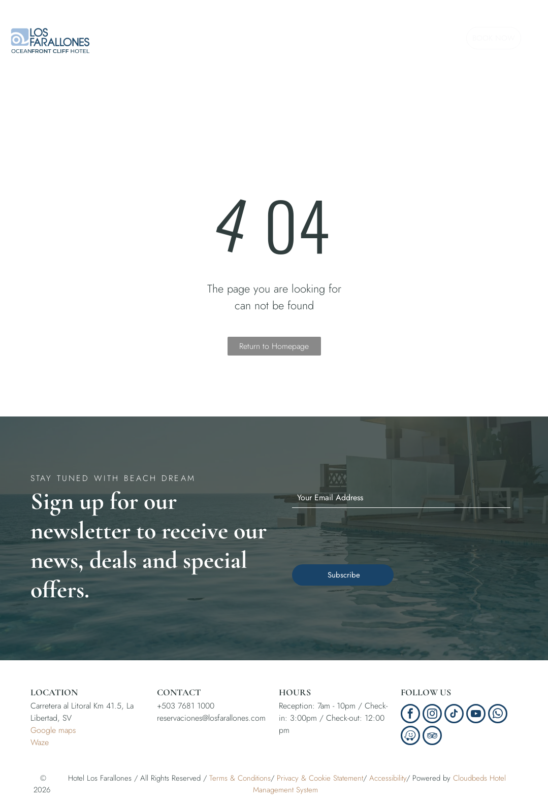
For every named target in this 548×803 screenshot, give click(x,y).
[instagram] (432, 715)
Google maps (53, 730)
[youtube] (476, 715)
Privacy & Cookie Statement (320, 778)
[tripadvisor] (432, 737)
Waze (39, 742)
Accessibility (387, 778)
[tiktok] (454, 715)
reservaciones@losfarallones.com (211, 718)
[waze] (410, 737)
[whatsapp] (497, 715)
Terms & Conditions (240, 778)
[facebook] (410, 715)
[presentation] (369, 534)
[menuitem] (155, 35)
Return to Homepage (274, 346)
